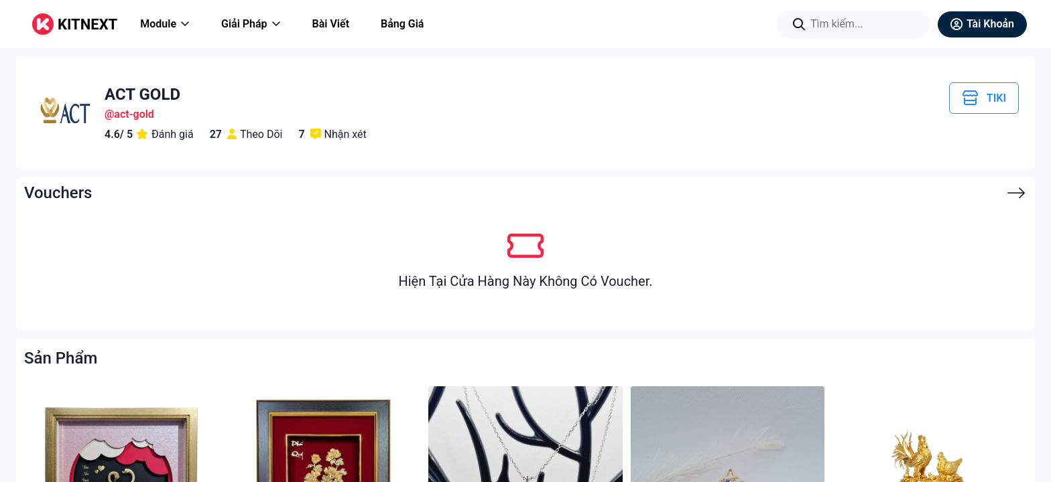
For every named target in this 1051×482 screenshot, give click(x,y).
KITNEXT (87, 24)
